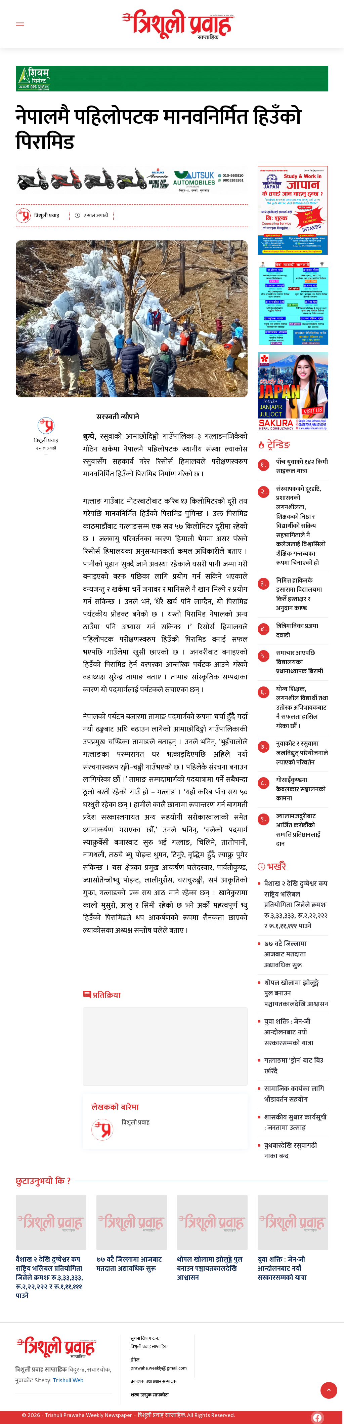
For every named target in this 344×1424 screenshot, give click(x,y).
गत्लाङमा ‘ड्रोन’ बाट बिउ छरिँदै (293, 1066)
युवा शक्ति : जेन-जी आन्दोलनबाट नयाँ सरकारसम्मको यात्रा (288, 1032)
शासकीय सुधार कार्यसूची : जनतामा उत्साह (295, 1123)
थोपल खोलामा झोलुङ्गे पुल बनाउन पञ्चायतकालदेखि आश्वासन (209, 1268)
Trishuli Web (68, 1379)
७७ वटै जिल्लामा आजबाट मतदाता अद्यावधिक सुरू (285, 954)
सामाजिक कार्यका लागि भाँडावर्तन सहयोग (294, 1094)
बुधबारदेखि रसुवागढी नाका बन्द (290, 1151)
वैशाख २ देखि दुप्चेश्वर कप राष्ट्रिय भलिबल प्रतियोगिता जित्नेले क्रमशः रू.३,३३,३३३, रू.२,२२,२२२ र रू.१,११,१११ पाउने (296, 905)
